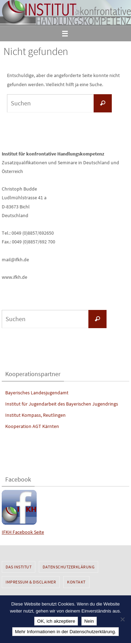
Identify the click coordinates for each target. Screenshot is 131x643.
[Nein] (122, 619)
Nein (89, 621)
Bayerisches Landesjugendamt (36, 392)
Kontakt (76, 582)
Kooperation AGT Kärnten (32, 426)
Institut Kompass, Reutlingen (35, 415)
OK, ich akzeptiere (56, 621)
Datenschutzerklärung (68, 566)
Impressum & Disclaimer (31, 582)
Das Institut (18, 566)
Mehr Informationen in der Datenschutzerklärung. (65, 631)
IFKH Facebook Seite (23, 532)
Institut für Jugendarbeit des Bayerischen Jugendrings (61, 404)
